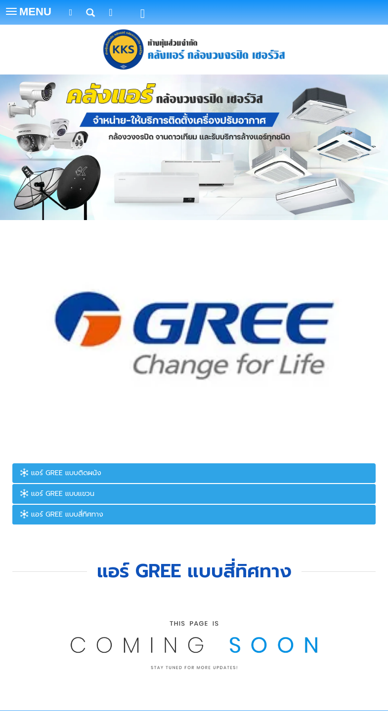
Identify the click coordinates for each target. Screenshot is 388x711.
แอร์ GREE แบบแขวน (57, 493)
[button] (29, 149)
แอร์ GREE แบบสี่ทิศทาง (61, 514)
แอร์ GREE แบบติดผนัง (60, 473)
